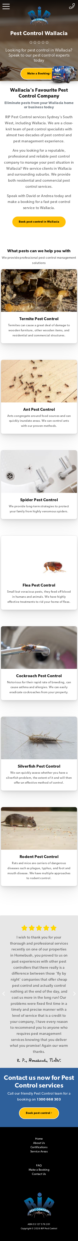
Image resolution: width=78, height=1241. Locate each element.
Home (39, 1138)
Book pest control (39, 1113)
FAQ (39, 1165)
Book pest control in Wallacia (39, 221)
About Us (39, 1143)
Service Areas (39, 1151)
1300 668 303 (49, 1099)
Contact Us (39, 1174)
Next (72, 992)
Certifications (39, 1147)
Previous (6, 992)
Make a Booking (39, 73)
